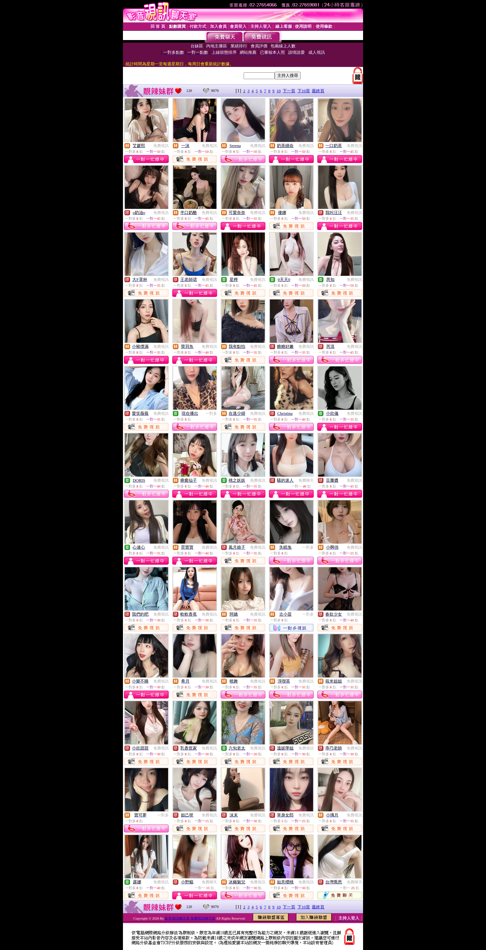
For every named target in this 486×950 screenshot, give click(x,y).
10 (279, 90)
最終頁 (318, 90)
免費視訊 (161, 145)
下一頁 (289, 90)
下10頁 (303, 90)
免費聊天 (306, 480)
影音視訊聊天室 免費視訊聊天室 (190, 918)
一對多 (211, 413)
